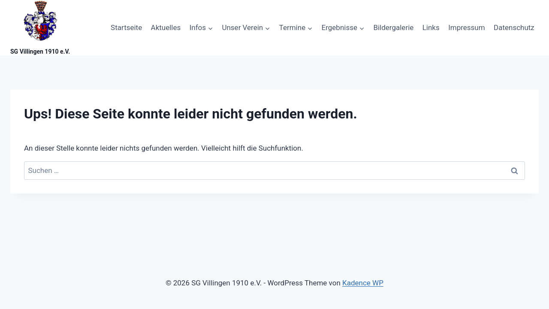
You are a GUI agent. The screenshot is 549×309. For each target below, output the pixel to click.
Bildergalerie (393, 27)
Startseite (126, 27)
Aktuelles (166, 27)
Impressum (466, 27)
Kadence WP (362, 283)
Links (431, 27)
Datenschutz (514, 27)
